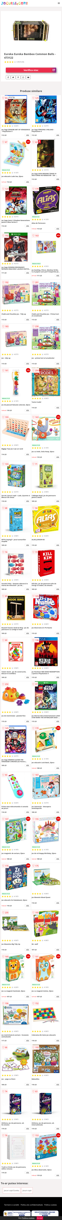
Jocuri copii (27, 1190)
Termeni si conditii (11, 1205)
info (27, 135)
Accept (40, 1218)
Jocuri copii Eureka (11, 1190)
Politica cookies (50, 1205)
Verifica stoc (40, 70)
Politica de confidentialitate (32, 1205)
